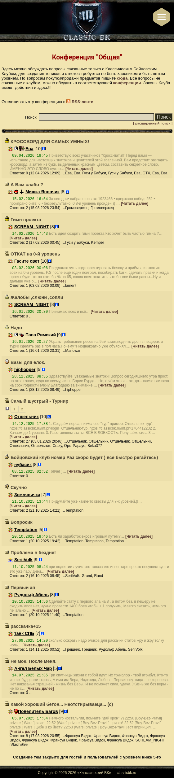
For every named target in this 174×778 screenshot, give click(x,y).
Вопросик (19, 522)
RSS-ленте (79, 101)
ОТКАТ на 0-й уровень (32, 253)
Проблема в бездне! (30, 552)
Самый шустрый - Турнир (36, 401)
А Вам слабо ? (24, 184)
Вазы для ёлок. (25, 362)
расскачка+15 (23, 626)
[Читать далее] (79, 169)
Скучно (16, 487)
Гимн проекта (23, 219)
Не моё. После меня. (30, 661)
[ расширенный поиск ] (152, 123)
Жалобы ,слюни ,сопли (34, 297)
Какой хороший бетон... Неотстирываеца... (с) (59, 704)
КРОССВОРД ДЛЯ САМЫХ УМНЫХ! (47, 141)
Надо (13, 327)
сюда (122, 78)
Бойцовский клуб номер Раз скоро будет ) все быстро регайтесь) (81, 457)
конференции (127, 83)
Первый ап (20, 587)
